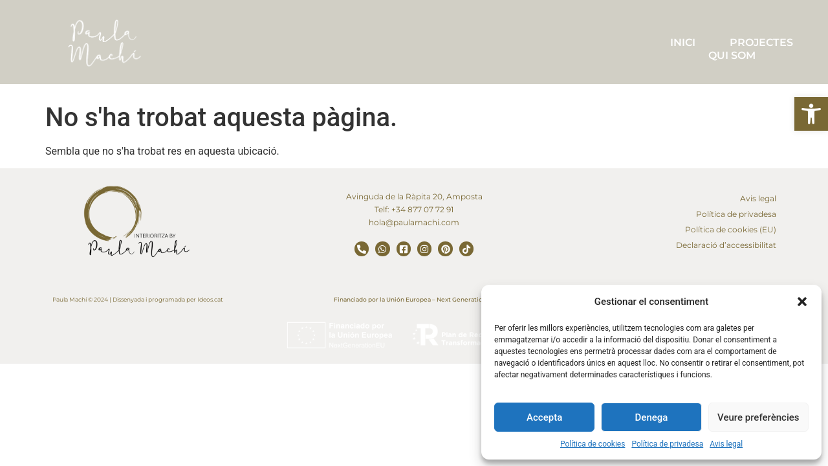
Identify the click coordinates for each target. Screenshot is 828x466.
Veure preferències (758, 417)
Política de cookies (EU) (730, 229)
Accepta (544, 417)
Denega (651, 417)
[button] (811, 114)
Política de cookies (593, 444)
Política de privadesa (667, 444)
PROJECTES (761, 42)
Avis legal (726, 444)
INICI (682, 42)
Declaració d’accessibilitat (726, 245)
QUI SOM (732, 55)
